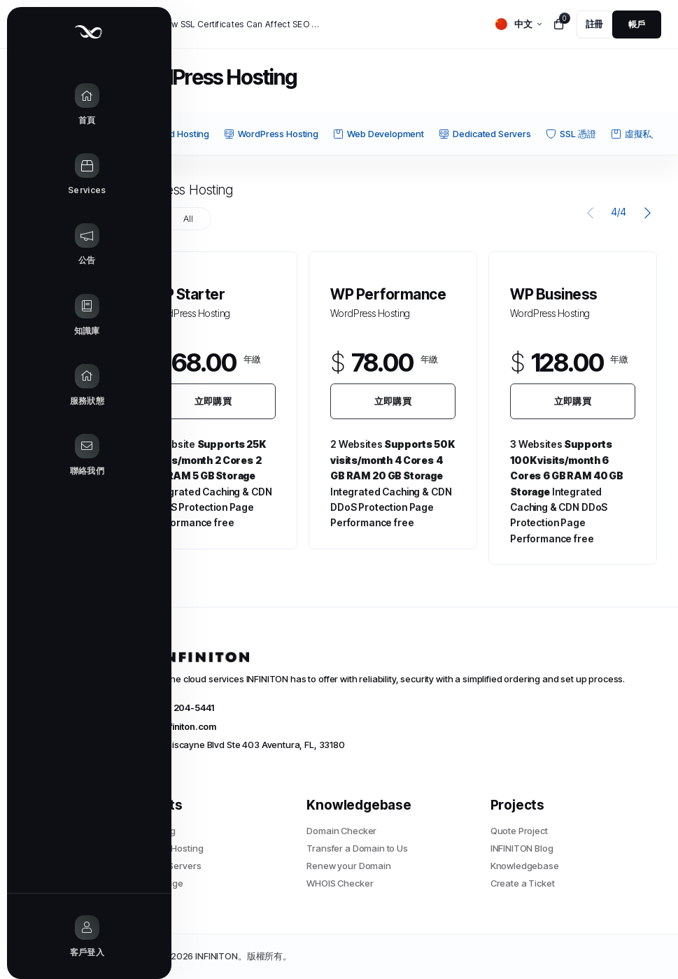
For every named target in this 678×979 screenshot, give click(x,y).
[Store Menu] (55, 175)
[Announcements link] (55, 245)
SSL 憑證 (570, 133)
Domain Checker (341, 830)
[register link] (595, 24)
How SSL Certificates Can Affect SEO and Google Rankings (242, 24)
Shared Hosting (170, 133)
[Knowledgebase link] (55, 316)
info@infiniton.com (169, 726)
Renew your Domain (348, 865)
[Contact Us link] (55, 456)
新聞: (137, 24)
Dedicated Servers (484, 133)
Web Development (379, 133)
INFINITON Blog (521, 848)
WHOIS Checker (339, 883)
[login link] (636, 24)
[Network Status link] (55, 386)
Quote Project (519, 830)
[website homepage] (388, 657)
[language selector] (518, 24)
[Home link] (55, 105)
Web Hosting (149, 830)
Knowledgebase (524, 865)
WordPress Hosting (271, 133)
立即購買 (213, 401)
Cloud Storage (153, 883)
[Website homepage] (55, 32)
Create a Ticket (522, 883)
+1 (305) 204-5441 (168, 707)
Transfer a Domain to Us (357, 848)
